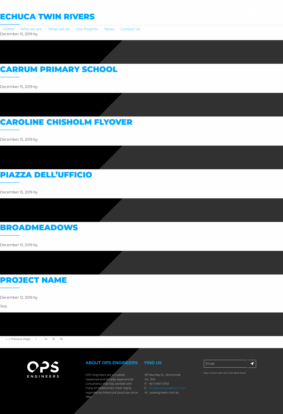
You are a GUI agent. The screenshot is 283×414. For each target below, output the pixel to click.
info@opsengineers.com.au (167, 388)
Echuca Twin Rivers (47, 16)
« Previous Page (19, 339)
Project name (33, 280)
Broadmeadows (39, 227)
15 (54, 339)
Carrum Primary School (59, 69)
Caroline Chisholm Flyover (66, 122)
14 (46, 339)
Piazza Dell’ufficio (46, 174)
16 (62, 339)
